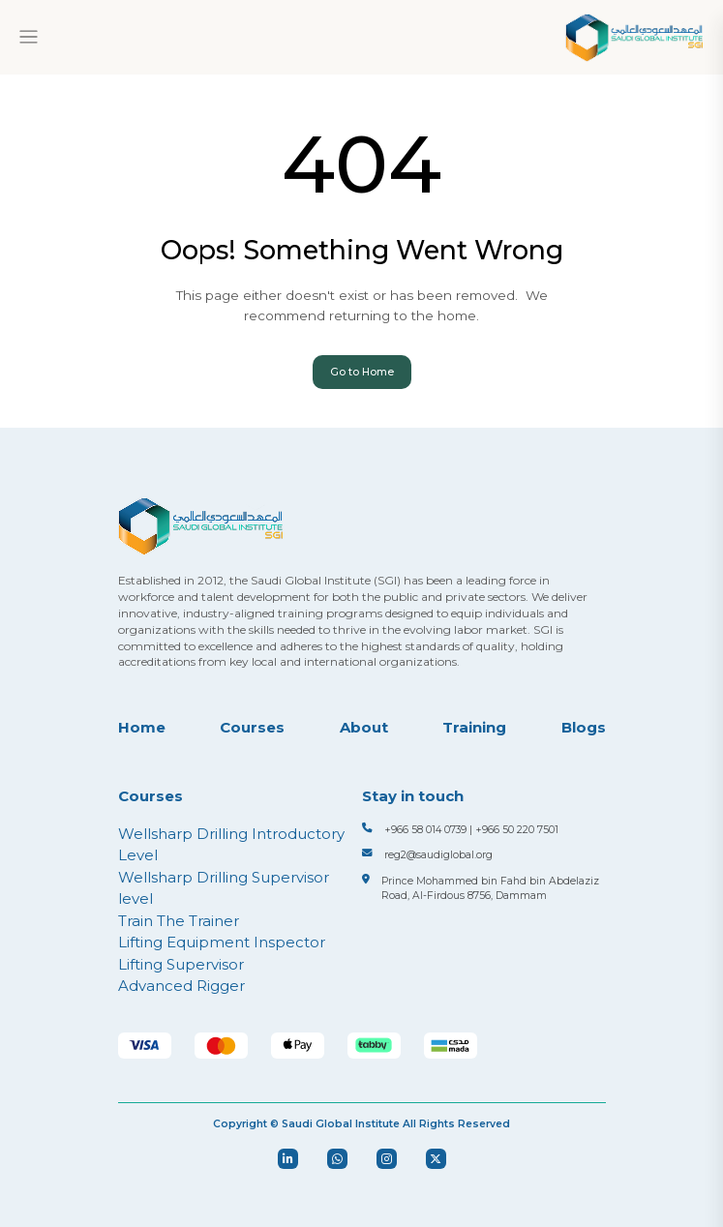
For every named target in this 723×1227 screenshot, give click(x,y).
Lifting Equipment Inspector (221, 942)
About (364, 727)
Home (142, 727)
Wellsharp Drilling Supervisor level (223, 888)
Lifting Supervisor (181, 964)
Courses (252, 727)
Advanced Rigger (181, 985)
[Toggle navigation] (28, 37)
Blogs (583, 727)
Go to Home (362, 372)
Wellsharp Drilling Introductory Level (231, 844)
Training (474, 727)
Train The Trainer (178, 921)
